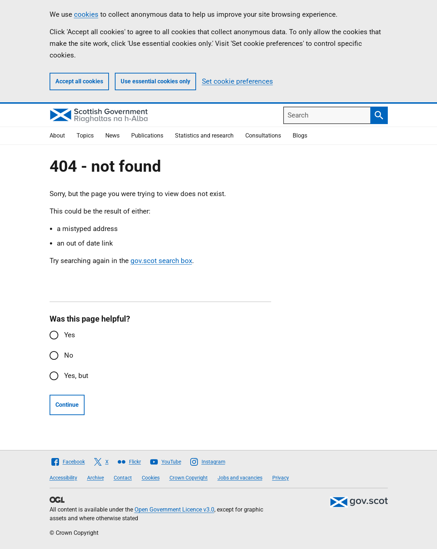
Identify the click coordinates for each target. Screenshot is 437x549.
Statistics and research (204, 135)
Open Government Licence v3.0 (174, 509)
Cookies (151, 478)
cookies (86, 14)
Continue (67, 404)
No (68, 355)
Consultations (263, 135)
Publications (147, 135)
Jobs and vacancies (240, 478)
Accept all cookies (79, 81)
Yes (69, 335)
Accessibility (63, 478)
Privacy (280, 478)
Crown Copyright (188, 478)
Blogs (300, 135)
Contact (123, 478)
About (57, 135)
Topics (85, 135)
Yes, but (76, 375)
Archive (95, 478)
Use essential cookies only (155, 81)
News (112, 135)
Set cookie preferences (237, 81)
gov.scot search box (161, 260)
